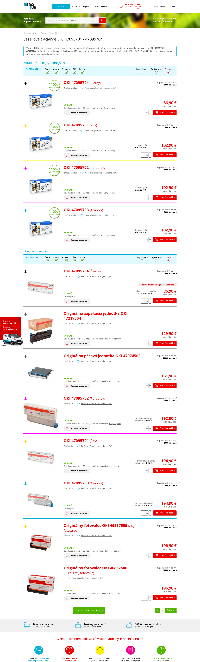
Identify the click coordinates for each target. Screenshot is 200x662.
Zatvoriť (4, 345)
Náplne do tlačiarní (60, 6)
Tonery (43, 33)
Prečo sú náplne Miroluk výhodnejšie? (100, 88)
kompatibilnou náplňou (146, 291)
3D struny (76, 6)
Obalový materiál (100, 6)
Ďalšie (171, 610)
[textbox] (72, 20)
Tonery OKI (53, 33)
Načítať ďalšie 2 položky (92, 610)
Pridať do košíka (165, 112)
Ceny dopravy (109, 108)
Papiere (86, 6)
